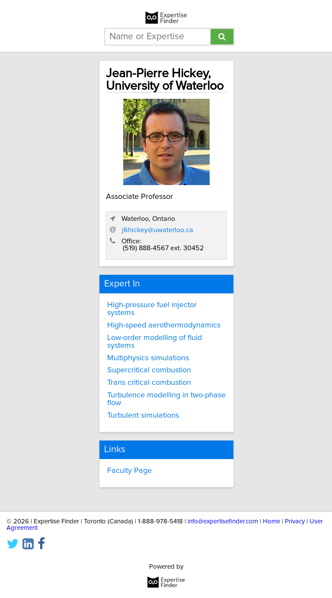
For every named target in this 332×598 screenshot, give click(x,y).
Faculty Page (129, 471)
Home (271, 521)
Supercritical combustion (149, 370)
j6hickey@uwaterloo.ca (157, 230)
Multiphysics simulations (148, 358)
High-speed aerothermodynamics (163, 325)
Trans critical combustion (149, 383)
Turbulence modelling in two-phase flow (166, 399)
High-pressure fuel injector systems (152, 309)
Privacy (295, 521)
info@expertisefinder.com (223, 521)
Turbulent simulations (143, 415)
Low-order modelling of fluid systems (154, 341)
